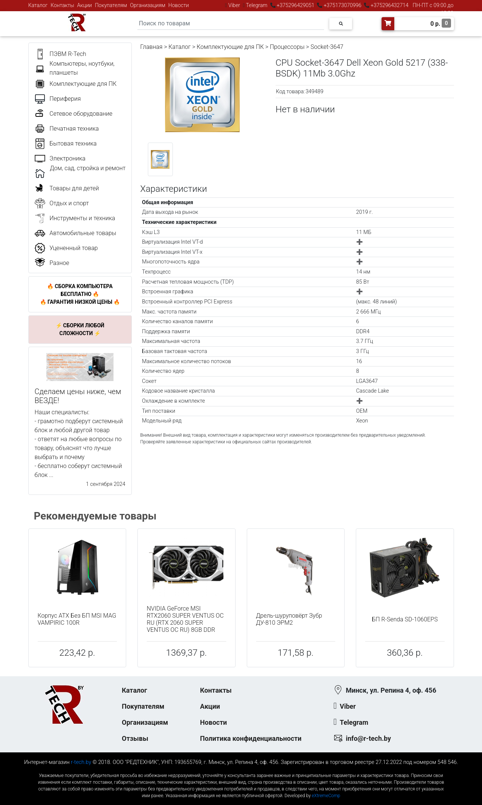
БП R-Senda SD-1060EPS (405, 619)
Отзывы (135, 738)
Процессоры (287, 46)
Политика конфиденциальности (251, 738)
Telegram (257, 5)
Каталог (38, 5)
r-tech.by (81, 762)
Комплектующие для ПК (230, 46)
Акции (84, 5)
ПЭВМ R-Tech (68, 53)
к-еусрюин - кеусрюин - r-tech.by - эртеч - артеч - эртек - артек (241, 769)
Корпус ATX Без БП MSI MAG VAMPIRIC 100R (77, 619)
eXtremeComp (326, 795)
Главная (151, 46)
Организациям (147, 5)
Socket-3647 (327, 46)
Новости (178, 5)
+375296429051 (296, 5)
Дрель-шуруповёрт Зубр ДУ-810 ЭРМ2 (289, 619)
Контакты (62, 5)
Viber (234, 5)
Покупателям (111, 5)
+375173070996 (341, 5)
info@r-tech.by (368, 738)
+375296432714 (388, 5)
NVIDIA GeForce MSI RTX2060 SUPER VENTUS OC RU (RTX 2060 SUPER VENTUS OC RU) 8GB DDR (185, 619)
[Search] (230, 24)
